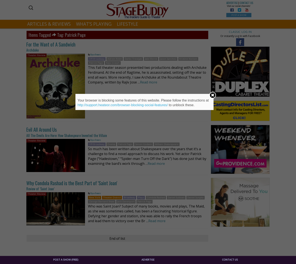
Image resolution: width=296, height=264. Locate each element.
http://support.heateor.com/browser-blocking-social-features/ (123, 105)
